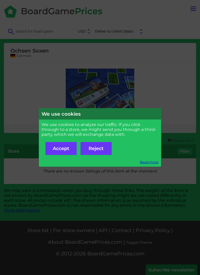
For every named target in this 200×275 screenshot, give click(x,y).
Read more (149, 162)
